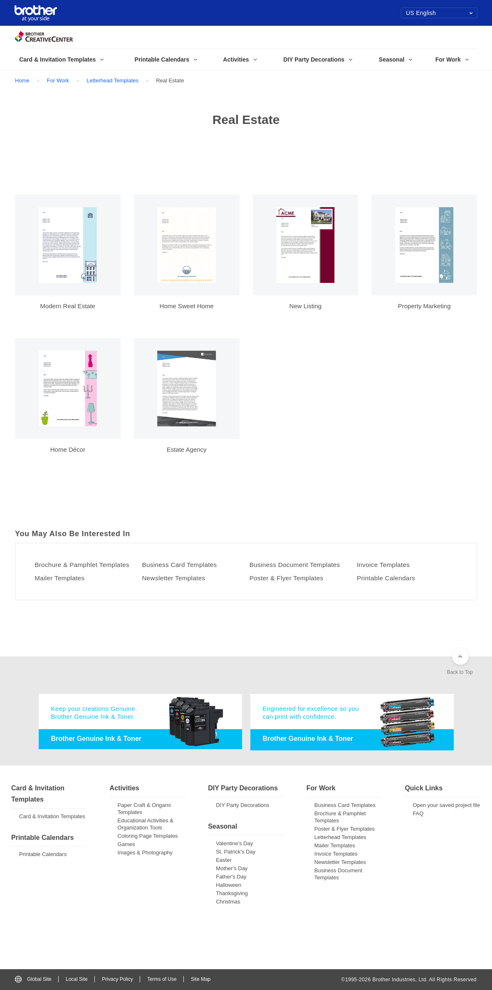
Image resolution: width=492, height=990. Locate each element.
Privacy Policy (117, 980)
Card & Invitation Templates (52, 816)
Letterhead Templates (112, 80)
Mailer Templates (61, 578)
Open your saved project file (446, 805)
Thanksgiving (232, 893)
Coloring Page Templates (148, 836)
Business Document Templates (297, 565)
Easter (224, 860)
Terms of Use (162, 980)
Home (22, 80)
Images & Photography (145, 853)
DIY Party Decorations (242, 805)
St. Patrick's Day (235, 852)
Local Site (77, 980)
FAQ (418, 814)
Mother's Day (231, 868)
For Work (58, 80)
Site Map (200, 980)
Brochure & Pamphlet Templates (84, 565)
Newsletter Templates (176, 578)
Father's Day (231, 877)
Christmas (228, 901)
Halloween (228, 885)
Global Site (33, 980)
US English (439, 13)
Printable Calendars (388, 578)
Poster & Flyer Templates (289, 578)
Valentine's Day (234, 843)
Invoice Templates (385, 565)
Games (126, 845)
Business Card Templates (182, 565)
